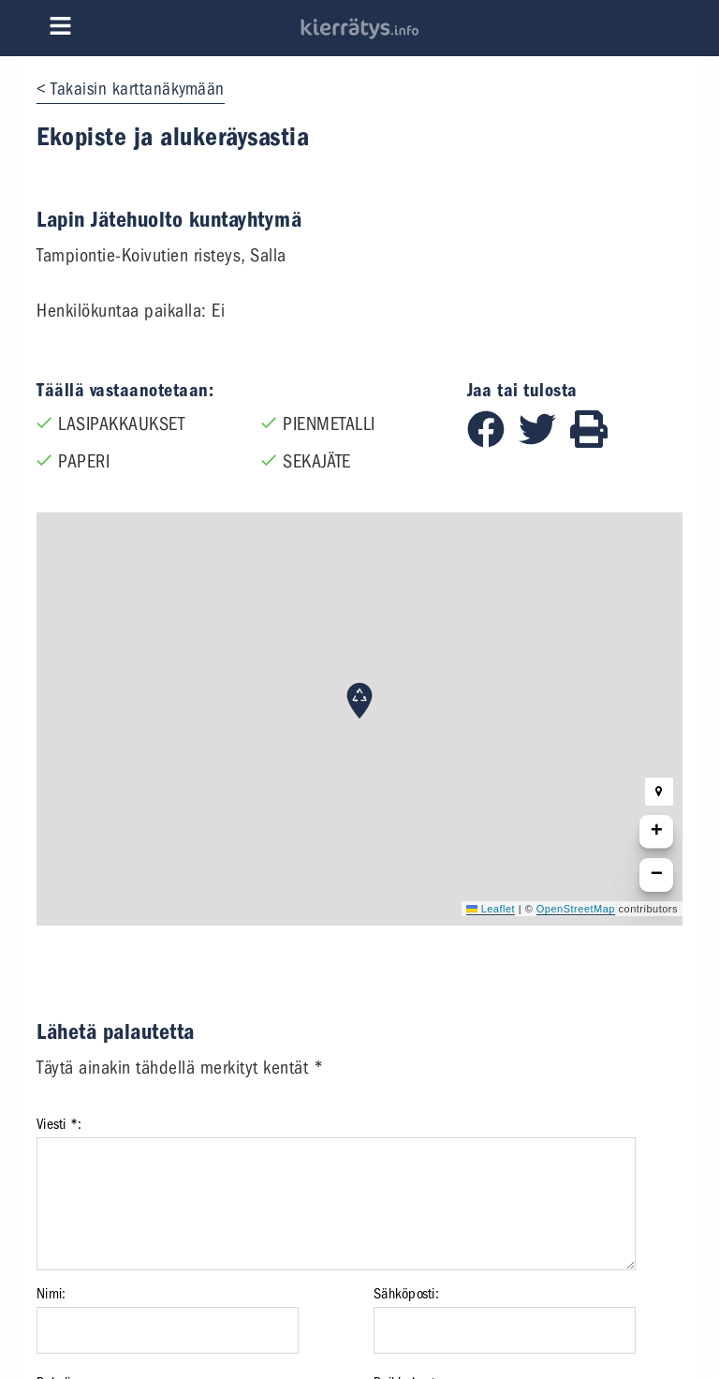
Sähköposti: (406, 1293)
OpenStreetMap (575, 908)
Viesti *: (59, 1124)
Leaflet (490, 908)
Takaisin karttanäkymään (138, 89)
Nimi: (51, 1293)
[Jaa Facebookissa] (493, 441)
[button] (359, 700)
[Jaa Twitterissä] (544, 441)
